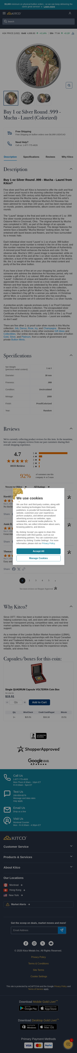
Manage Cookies (38, 558)
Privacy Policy (48, 543)
